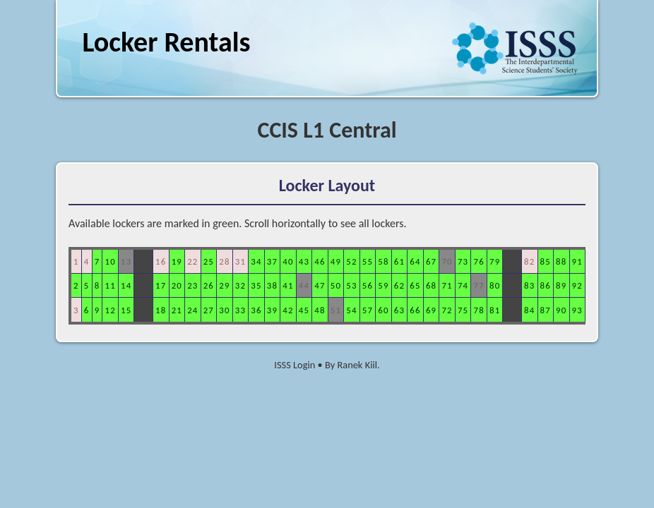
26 (208, 285)
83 (529, 285)
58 (383, 261)
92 (577, 285)
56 (367, 285)
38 (272, 285)
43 (304, 261)
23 (192, 285)
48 (319, 310)
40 (288, 261)
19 (177, 261)
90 (561, 310)
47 (319, 285)
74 (463, 285)
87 (545, 310)
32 (240, 285)
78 (478, 310)
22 (192, 261)
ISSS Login (294, 364)
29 (224, 285)
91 (577, 261)
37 (272, 261)
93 (577, 310)
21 (177, 310)
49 (336, 261)
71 (446, 285)
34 (256, 261)
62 (399, 285)
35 (256, 285)
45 (304, 310)
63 (399, 310)
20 (177, 285)
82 (529, 261)
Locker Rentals (166, 42)
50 (336, 285)
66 (415, 310)
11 (110, 285)
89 (561, 285)
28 (224, 261)
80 (494, 285)
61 (399, 261)
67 (431, 261)
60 (383, 310)
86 (545, 285)
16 (160, 261)
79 (494, 261)
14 (126, 285)
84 (529, 310)
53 (351, 285)
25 (208, 261)
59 (383, 285)
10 (110, 261)
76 (478, 261)
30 (224, 310)
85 (545, 261)
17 (160, 285)
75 (463, 310)
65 (415, 285)
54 (351, 310)
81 (494, 310)
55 (367, 261)
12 (110, 310)
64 (415, 261)
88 (561, 261)
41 (288, 285)
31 (240, 261)
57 (367, 310)
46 (319, 261)
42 (288, 310)
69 (431, 310)
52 (351, 261)
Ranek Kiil (357, 364)
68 (431, 285)
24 (192, 310)
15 (126, 310)
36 (256, 310)
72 (446, 310)
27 (208, 310)
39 (272, 310)
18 (160, 310)
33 (240, 310)
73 (463, 261)
